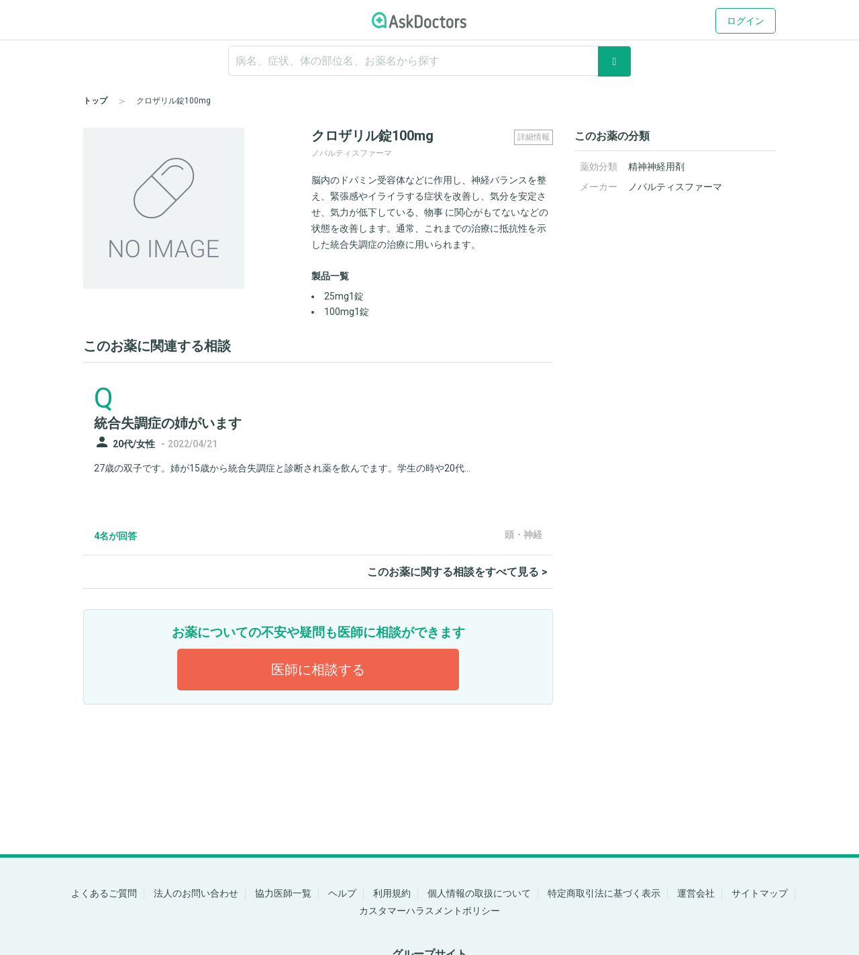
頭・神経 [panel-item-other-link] (523, 534)
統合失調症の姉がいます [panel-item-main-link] (168, 423)
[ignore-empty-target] (429, 61)
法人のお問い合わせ (196, 893)
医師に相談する (318, 670)
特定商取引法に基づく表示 (604, 893)
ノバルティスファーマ (675, 186)
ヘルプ (342, 893)
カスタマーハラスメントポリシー (429, 910)
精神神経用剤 (656, 166)
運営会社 (696, 893)
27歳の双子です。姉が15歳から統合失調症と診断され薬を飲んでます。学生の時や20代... (282, 468)
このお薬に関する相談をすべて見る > (457, 571)
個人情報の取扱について (479, 893)
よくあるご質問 (104, 893)
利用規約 (392, 893)
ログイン (745, 20)
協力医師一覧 (283, 893)
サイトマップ (759, 893)
